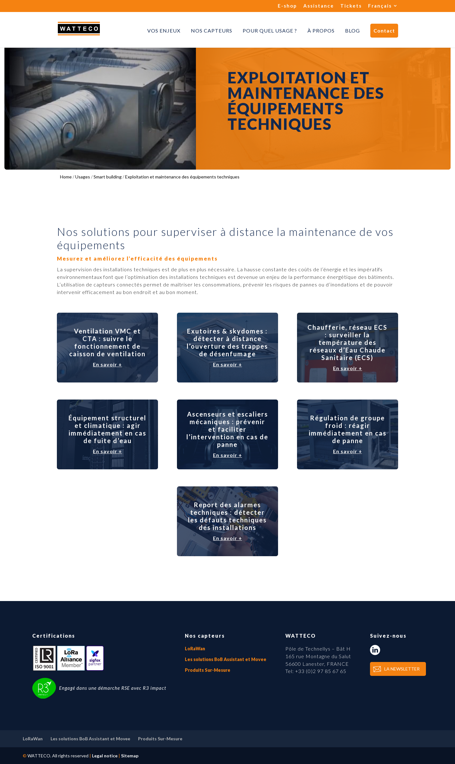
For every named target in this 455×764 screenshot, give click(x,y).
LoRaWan (195, 648)
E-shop (287, 6)
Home (66, 176)
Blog (352, 30)
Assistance (318, 6)
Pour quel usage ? (270, 30)
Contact (384, 30)
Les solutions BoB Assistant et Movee (225, 659)
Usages (82, 176)
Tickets (351, 6)
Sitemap (129, 755)
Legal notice (105, 755)
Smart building (108, 176)
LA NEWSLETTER (402, 668)
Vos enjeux (163, 30)
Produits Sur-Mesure (207, 670)
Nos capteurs (211, 30)
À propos (321, 30)
